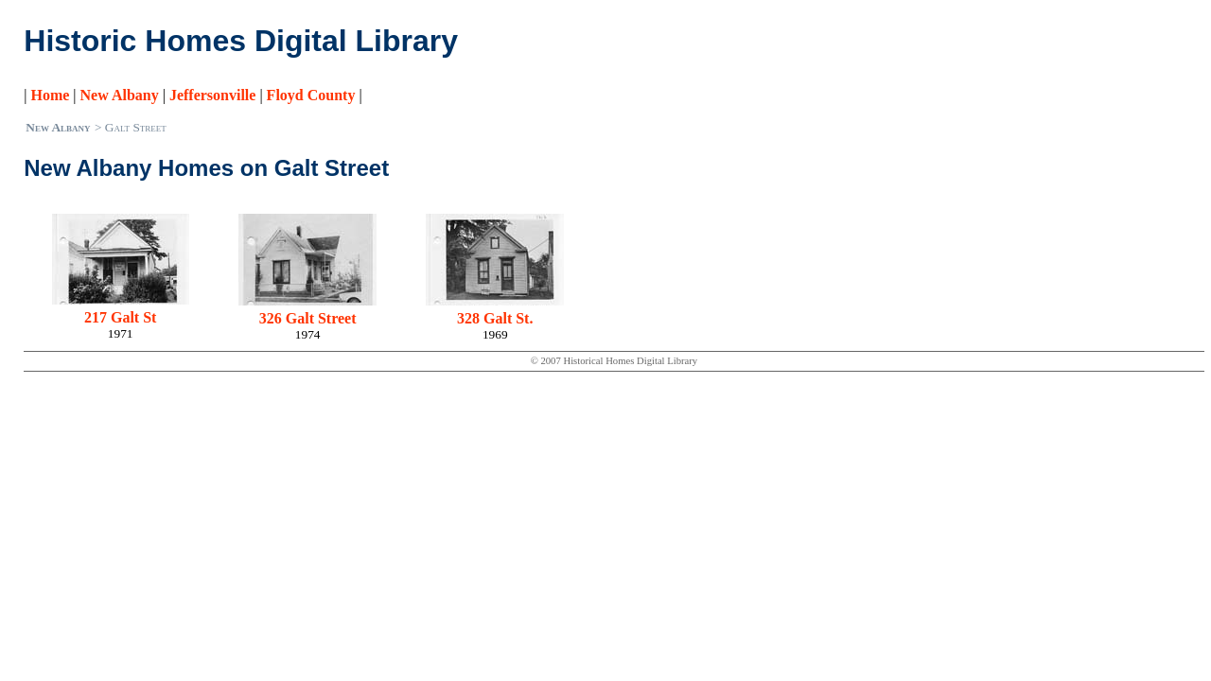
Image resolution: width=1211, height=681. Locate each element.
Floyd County (311, 95)
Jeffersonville (212, 95)
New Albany (119, 95)
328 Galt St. (495, 318)
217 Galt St (120, 317)
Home (49, 95)
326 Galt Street (308, 318)
